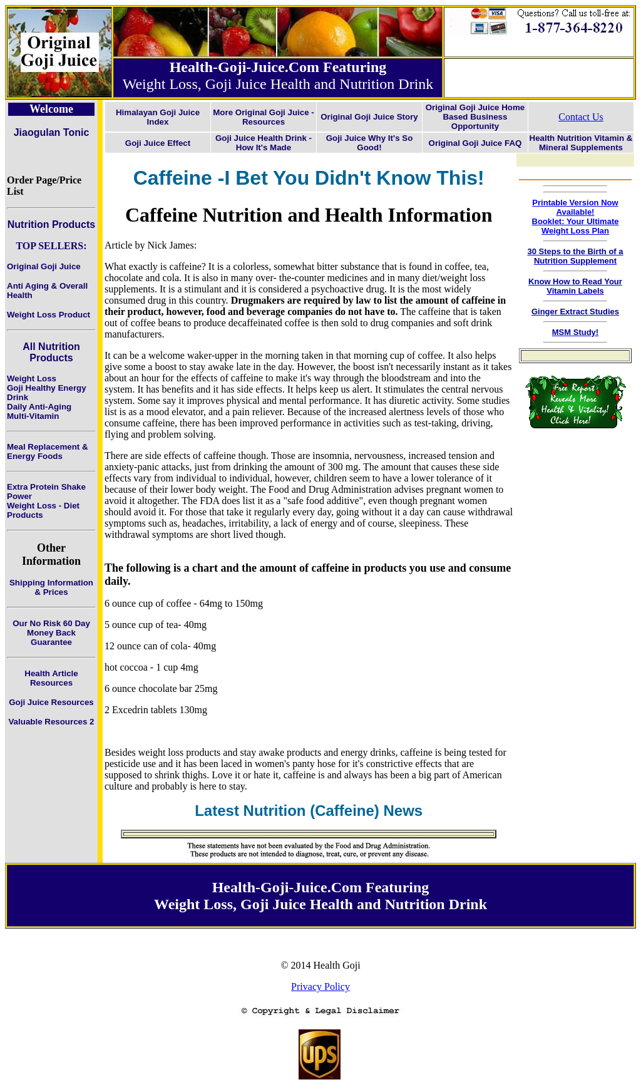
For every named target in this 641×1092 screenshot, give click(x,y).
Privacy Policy (320, 986)
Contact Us (580, 116)
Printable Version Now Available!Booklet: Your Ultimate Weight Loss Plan (575, 216)
